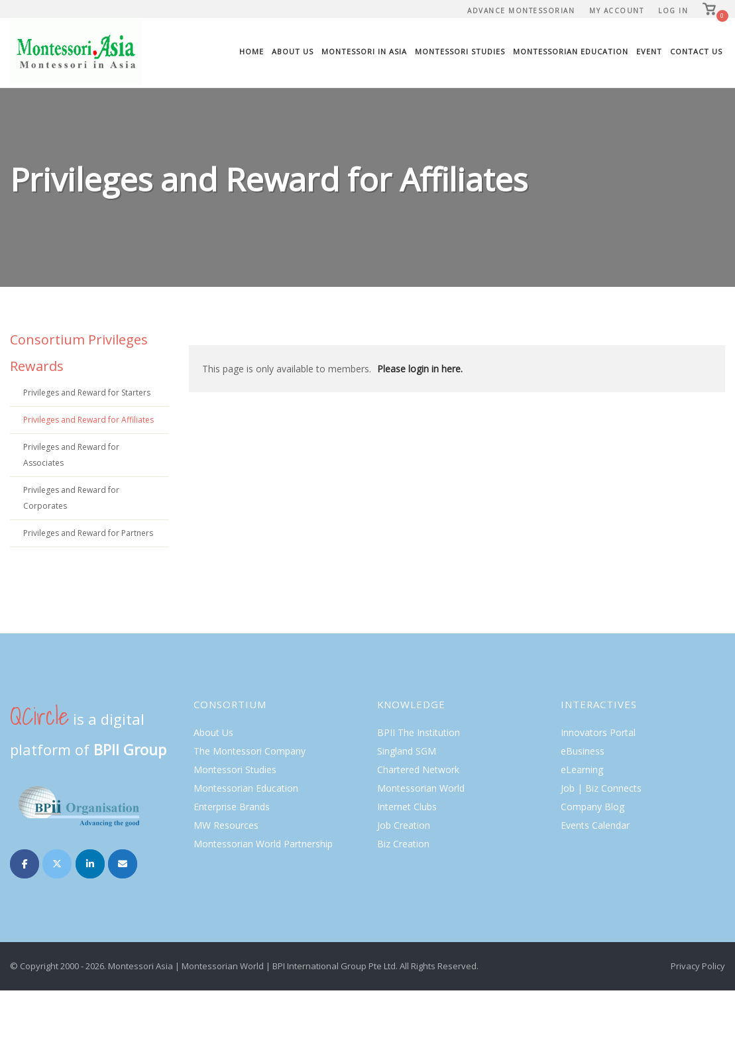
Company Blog (592, 806)
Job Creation (403, 825)
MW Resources (226, 825)
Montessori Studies (460, 51)
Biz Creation (403, 843)
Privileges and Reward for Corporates (71, 497)
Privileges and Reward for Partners (88, 533)
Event (649, 51)
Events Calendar (595, 825)
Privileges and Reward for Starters (86, 392)
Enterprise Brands (232, 806)
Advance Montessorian (521, 10)
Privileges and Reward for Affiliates (88, 419)
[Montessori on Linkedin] (90, 863)
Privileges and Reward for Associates (71, 454)
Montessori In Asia (364, 51)
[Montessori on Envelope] (122, 863)
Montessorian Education (570, 51)
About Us (292, 51)
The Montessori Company (250, 751)
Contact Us (696, 51)
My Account (616, 10)
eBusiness (582, 751)
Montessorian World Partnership (263, 843)
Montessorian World (421, 788)
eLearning (582, 769)
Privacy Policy (698, 966)
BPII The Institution (418, 732)
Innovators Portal (598, 732)
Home (251, 51)
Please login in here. (420, 368)
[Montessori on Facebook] (24, 863)
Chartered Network (418, 769)
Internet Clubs (407, 806)
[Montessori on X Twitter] (57, 863)
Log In (673, 10)
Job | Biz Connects (601, 788)
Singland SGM (406, 751)
